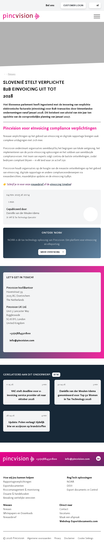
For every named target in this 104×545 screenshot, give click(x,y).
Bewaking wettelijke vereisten (19, 497)
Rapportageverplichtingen (17, 481)
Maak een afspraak (69, 517)
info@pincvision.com (22, 340)
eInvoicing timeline (60, 184)
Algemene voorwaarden (39, 538)
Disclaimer (69, 538)
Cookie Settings (85, 538)
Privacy (57, 538)
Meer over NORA (50, 252)
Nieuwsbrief (9, 517)
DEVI (69, 485)
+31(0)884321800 (18, 333)
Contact (63, 509)
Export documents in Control (82, 489)
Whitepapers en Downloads (18, 513)
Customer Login (73, 5)
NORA (70, 481)
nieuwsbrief (37, 184)
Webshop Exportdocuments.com (78, 521)
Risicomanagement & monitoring (21, 489)
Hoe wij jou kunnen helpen (18, 477)
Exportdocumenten (13, 485)
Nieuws (11, 74)
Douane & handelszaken (16, 493)
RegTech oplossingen (79, 477)
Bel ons (48, 5)
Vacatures (64, 513)
